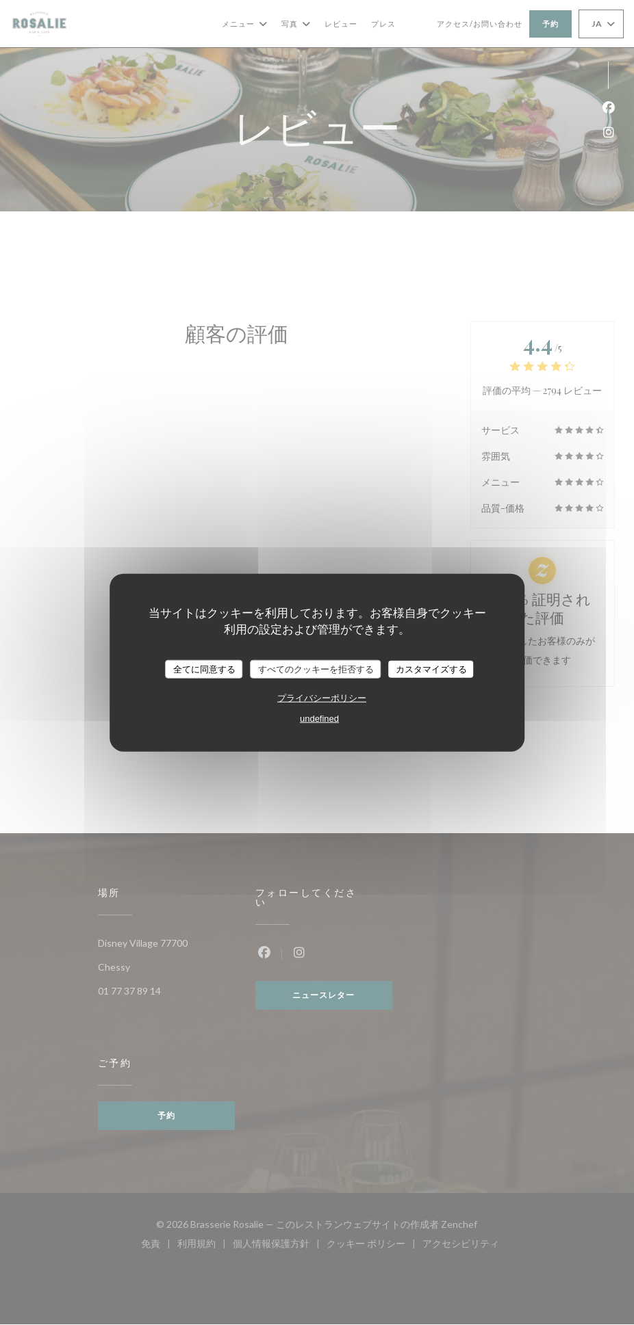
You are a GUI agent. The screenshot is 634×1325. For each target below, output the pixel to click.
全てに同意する (204, 669)
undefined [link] (319, 718)
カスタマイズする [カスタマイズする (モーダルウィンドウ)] (431, 669)
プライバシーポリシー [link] (321, 698)
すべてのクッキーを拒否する (316, 669)
